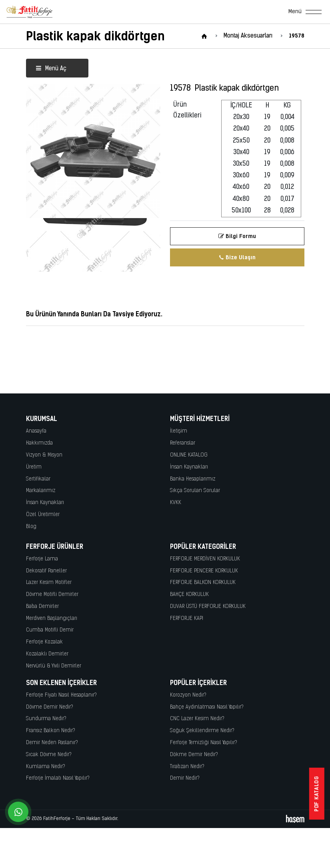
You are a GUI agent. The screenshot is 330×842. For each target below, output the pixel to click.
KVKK (175, 503)
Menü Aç (51, 69)
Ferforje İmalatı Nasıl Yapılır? (58, 778)
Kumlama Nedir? (45, 767)
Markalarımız (40, 491)
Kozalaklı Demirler (47, 654)
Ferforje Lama (42, 559)
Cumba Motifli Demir (50, 630)
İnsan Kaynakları (45, 503)
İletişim (178, 431)
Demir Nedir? (185, 778)
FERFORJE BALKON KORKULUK (203, 583)
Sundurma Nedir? (46, 719)
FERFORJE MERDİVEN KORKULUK (205, 559)
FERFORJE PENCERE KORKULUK (204, 571)
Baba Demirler (42, 607)
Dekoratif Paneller (46, 571)
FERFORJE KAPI (186, 619)
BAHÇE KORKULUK (189, 595)
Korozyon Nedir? (188, 695)
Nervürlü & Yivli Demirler (53, 666)
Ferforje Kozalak (44, 642)
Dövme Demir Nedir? (49, 707)
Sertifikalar (38, 479)
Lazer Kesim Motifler (49, 583)
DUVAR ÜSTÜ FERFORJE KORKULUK (208, 607)
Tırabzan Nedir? (187, 767)
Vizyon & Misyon (44, 455)
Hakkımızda (39, 443)
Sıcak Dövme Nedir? (49, 755)
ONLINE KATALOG (189, 455)
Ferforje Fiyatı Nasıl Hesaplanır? (61, 695)
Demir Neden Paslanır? (52, 743)
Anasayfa (36, 431)
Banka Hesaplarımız (192, 479)
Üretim (34, 467)
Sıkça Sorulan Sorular (195, 491)
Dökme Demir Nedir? (194, 755)
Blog (31, 527)
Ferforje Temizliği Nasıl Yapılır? (203, 743)
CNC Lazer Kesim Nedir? (197, 719)
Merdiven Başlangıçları (51, 619)
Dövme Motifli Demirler (52, 595)
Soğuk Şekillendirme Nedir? (202, 731)
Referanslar (182, 443)
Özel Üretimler (43, 515)
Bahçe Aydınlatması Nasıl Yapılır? (207, 707)
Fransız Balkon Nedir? (50, 731)
